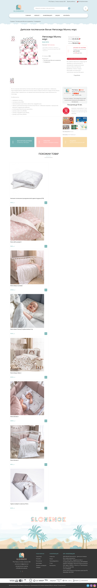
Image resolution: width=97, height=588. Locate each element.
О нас (51, 563)
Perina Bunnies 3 (14, 460)
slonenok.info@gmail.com (21, 564)
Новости (52, 556)
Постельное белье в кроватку (24, 21)
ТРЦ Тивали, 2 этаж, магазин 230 (56, 1)
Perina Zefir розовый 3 (15, 242)
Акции (57, 15)
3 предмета (37, 21)
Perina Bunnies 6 (14, 416)
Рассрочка (39, 561)
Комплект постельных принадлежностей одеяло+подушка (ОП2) (27, 198)
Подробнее (77, 75)
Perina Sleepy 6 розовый (16, 285)
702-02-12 (73, 43)
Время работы (71, 1)
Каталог (36, 15)
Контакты (66, 15)
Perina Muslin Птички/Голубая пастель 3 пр (21, 329)
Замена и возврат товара (41, 566)
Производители (54, 561)
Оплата (38, 558)
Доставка (39, 563)
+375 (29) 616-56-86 (82, 1)
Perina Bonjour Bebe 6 (15, 373)
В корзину (45, 202)
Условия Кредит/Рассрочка (77, 58)
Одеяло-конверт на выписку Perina (19, 503)
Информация (47, 15)
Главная (28, 15)
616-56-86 (73, 39)
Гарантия (39, 556)
